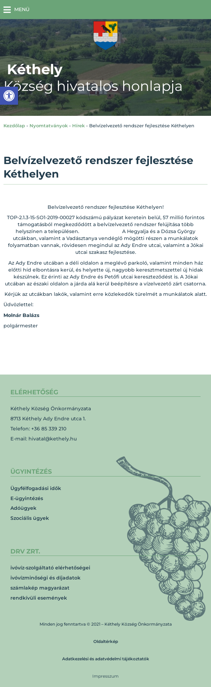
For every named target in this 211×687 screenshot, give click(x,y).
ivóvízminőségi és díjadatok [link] (45, 578)
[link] (9, 96)
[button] (16, 9)
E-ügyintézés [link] (26, 498)
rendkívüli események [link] (38, 598)
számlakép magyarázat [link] (39, 588)
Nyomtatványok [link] (48, 125)
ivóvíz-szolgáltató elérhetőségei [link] (50, 568)
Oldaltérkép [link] (105, 641)
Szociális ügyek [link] (29, 518)
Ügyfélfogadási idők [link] (35, 488)
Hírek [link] (78, 125)
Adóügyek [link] (23, 508)
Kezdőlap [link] (14, 125)
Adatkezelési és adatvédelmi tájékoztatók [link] (105, 658)
